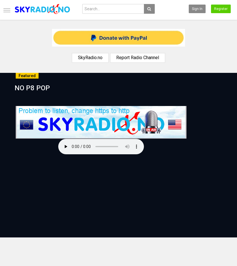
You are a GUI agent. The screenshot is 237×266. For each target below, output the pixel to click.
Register (221, 9)
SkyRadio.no (90, 57)
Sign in (197, 9)
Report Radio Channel (137, 57)
